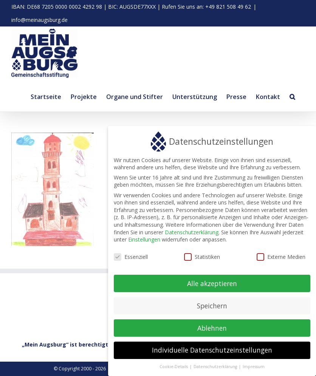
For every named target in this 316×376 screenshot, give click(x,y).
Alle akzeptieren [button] (212, 285)
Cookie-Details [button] (174, 368)
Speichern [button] (212, 307)
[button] (292, 95)
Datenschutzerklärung (191, 234)
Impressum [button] (254, 368)
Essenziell (131, 258)
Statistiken (202, 258)
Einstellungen (144, 241)
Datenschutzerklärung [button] (216, 368)
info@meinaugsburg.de (39, 19)
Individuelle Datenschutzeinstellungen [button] (212, 352)
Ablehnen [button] (212, 329)
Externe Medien (281, 258)
